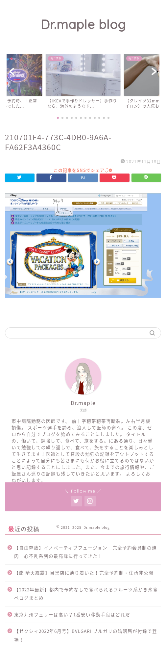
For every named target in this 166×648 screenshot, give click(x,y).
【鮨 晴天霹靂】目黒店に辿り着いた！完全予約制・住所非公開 (84, 572)
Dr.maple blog (83, 24)
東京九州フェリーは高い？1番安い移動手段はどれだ (72, 614)
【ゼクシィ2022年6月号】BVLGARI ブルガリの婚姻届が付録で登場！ (85, 635)
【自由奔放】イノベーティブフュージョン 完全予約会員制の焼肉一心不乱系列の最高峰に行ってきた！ (85, 551)
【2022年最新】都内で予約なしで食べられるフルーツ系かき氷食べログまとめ (86, 593)
